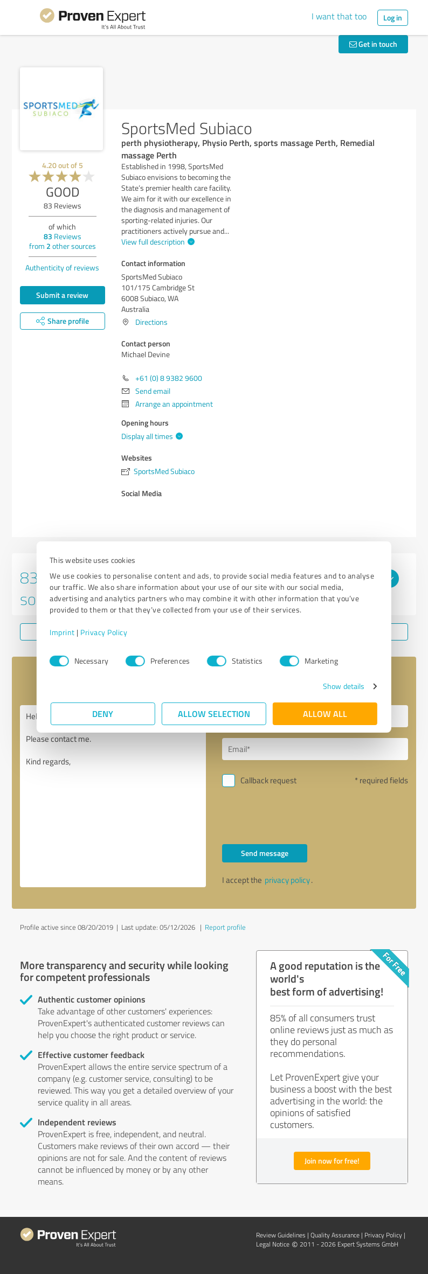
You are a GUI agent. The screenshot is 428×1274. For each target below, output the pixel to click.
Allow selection (214, 713)
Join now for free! (332, 1160)
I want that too (339, 16)
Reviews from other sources (62, 241)
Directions (151, 322)
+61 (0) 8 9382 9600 (168, 378)
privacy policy (287, 880)
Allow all (325, 713)
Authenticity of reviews (62, 267)
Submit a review (62, 295)
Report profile (225, 927)
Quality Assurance (335, 1235)
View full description (156, 241)
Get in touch (373, 44)
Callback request (268, 780)
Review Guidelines (281, 1235)
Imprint (63, 632)
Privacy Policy (104, 632)
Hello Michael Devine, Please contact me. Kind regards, (113, 796)
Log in (392, 17)
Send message (264, 853)
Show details (342, 686)
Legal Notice (272, 1244)
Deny (103, 713)
